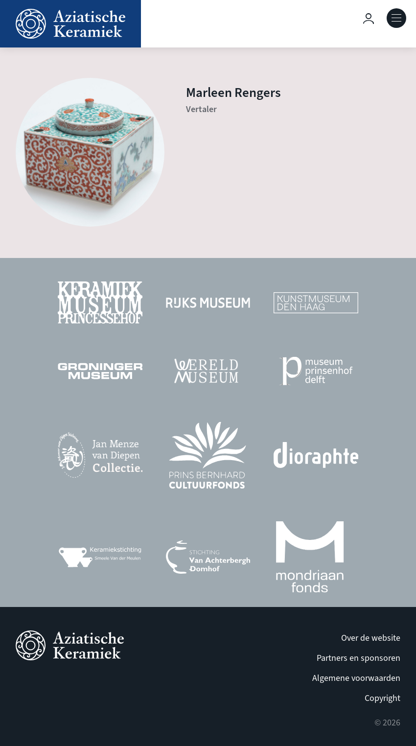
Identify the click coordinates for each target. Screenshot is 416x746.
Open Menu (396, 18)
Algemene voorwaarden (356, 678)
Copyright (382, 698)
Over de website (370, 638)
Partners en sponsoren (358, 658)
